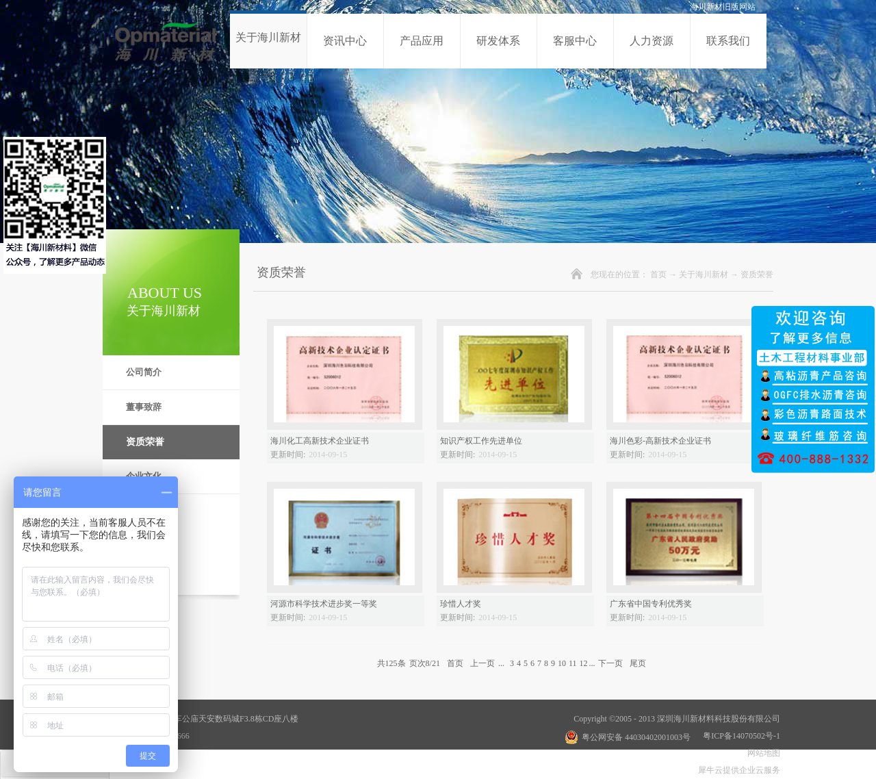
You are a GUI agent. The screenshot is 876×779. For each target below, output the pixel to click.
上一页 (482, 663)
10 (562, 663)
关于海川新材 (703, 274)
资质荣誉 (756, 274)
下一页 (610, 663)
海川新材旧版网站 (723, 7)
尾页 (638, 663)
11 (573, 663)
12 (583, 663)
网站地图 (761, 753)
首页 (658, 274)
